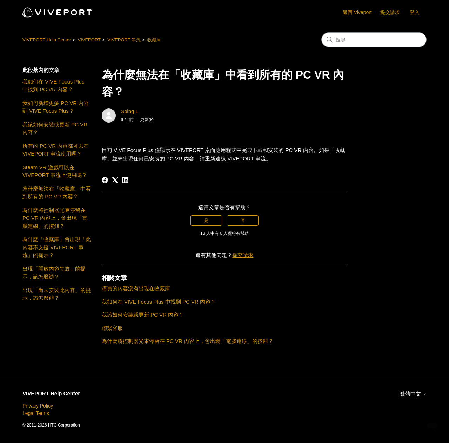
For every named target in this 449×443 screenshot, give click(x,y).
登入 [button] (415, 12)
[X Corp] (115, 180)
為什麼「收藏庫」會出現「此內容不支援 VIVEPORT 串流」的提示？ (56, 247)
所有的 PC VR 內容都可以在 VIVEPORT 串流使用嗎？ (55, 150)
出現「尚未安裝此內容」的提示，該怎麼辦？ (56, 294)
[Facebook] (105, 180)
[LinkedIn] (125, 180)
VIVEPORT (89, 39)
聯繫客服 (112, 328)
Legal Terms (35, 413)
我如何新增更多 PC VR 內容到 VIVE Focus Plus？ (55, 107)
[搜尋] (374, 40)
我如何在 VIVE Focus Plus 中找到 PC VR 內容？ (53, 86)
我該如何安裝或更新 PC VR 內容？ (54, 128)
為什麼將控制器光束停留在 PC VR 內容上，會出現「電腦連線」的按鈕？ (54, 218)
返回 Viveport (357, 12)
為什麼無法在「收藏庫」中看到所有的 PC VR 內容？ (56, 193)
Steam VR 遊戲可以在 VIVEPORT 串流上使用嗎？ (54, 171)
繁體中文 (413, 394)
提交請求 (390, 12)
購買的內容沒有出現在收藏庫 (136, 288)
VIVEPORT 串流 (124, 39)
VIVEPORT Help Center (46, 39)
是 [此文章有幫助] (206, 220)
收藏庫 (154, 39)
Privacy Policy (37, 406)
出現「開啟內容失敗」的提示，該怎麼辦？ (54, 273)
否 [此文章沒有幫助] (243, 220)
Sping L (130, 111)
